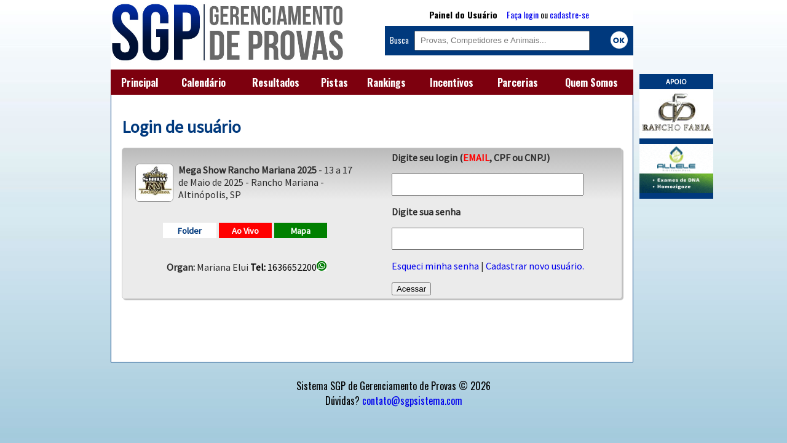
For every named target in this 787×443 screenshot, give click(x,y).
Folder (190, 230)
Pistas (334, 82)
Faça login (523, 14)
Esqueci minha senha (435, 266)
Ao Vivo (245, 230)
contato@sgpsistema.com (412, 400)
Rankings (386, 82)
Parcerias (517, 82)
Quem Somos (591, 82)
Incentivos (451, 82)
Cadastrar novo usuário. (535, 266)
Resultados (275, 82)
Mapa (300, 230)
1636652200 (288, 267)
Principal (139, 82)
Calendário (203, 82)
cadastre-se (569, 14)
